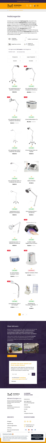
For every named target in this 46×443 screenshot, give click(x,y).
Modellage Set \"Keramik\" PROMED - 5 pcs (31, 305)
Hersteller (31, 60)
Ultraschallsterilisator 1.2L (31, 119)
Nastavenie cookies (6, 439)
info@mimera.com (30, 425)
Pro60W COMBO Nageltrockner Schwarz (31, 242)
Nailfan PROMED (31, 181)
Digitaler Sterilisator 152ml (31, 272)
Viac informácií (24, 438)
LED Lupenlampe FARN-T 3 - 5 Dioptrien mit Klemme (14, 181)
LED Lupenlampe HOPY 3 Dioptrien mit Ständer (15, 89)
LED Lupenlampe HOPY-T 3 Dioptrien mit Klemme (31, 89)
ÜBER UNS (26, 405)
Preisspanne (15, 57)
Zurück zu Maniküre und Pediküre (16, 10)
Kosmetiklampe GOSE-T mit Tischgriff (15, 304)
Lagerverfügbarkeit (31, 57)
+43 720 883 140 (29, 426)
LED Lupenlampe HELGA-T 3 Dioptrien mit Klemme (14, 120)
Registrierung (10, 423)
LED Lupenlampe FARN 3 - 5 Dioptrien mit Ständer (14, 151)
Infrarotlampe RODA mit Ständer (31, 151)
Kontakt (25, 409)
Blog (25, 411)
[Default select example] (26, 52)
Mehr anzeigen (12, 355)
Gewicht (15, 60)
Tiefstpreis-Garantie (28, 413)
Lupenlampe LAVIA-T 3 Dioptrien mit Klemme (14, 242)
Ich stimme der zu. (19, 378)
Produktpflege (27, 407)
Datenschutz (27, 399)
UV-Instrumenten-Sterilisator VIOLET (14, 273)
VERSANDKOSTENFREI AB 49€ (23, 1)
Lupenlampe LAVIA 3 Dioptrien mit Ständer (14, 212)
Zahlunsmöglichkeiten (12, 425)
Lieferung (9, 427)
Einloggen (9, 421)
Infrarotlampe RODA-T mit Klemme (31, 212)
